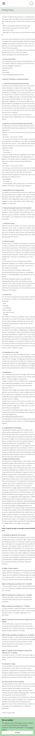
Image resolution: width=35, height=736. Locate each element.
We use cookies (7, 720)
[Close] (17, 732)
